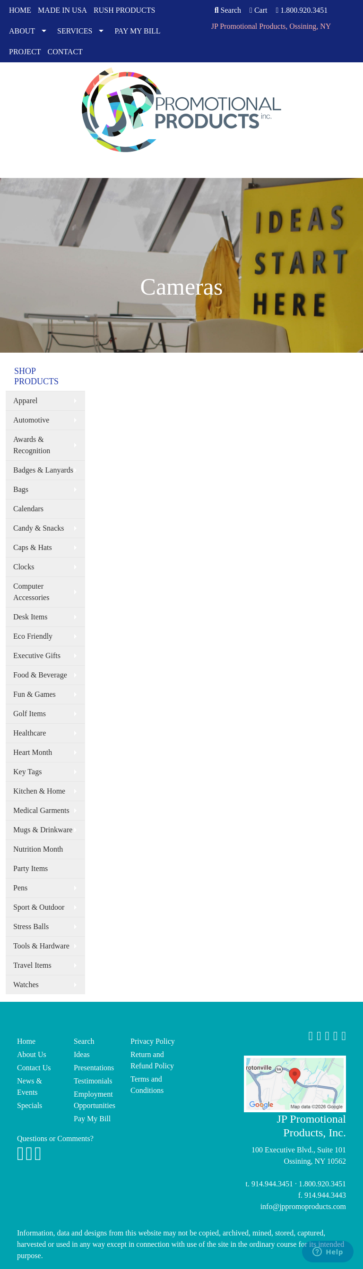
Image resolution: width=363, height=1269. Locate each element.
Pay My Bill (92, 1119)
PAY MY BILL (137, 31)
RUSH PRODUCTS (124, 10)
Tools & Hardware (41, 946)
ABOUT (22, 31)
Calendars (28, 509)
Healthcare (29, 733)
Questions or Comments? (55, 1138)
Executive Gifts (36, 655)
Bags (20, 489)
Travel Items (32, 965)
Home (26, 1041)
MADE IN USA (62, 10)
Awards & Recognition (31, 445)
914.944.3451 (272, 1184)
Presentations (94, 1068)
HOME (20, 10)
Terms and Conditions (147, 1084)
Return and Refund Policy (152, 1060)
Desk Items (30, 617)
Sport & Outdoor (38, 907)
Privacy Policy (152, 1041)
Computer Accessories (31, 591)
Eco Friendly (32, 636)
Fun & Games (34, 694)
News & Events (29, 1086)
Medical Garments (41, 810)
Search (228, 10)
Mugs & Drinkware (42, 830)
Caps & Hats (32, 547)
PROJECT (25, 52)
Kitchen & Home (39, 791)
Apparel (25, 401)
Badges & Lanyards (43, 470)
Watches (26, 985)
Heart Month (32, 752)
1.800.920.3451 (302, 10)
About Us (31, 1054)
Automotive (31, 420)
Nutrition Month (38, 849)
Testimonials (93, 1081)
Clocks (23, 567)
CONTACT (65, 52)
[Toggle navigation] (12, 167)
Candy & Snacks (38, 528)
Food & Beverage (40, 675)
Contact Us (34, 1068)
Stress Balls (31, 926)
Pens (20, 888)
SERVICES (74, 31)
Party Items (30, 868)
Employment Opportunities (94, 1099)
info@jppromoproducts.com (303, 1206)
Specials (29, 1105)
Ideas (82, 1054)
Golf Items (29, 714)
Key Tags (27, 772)
